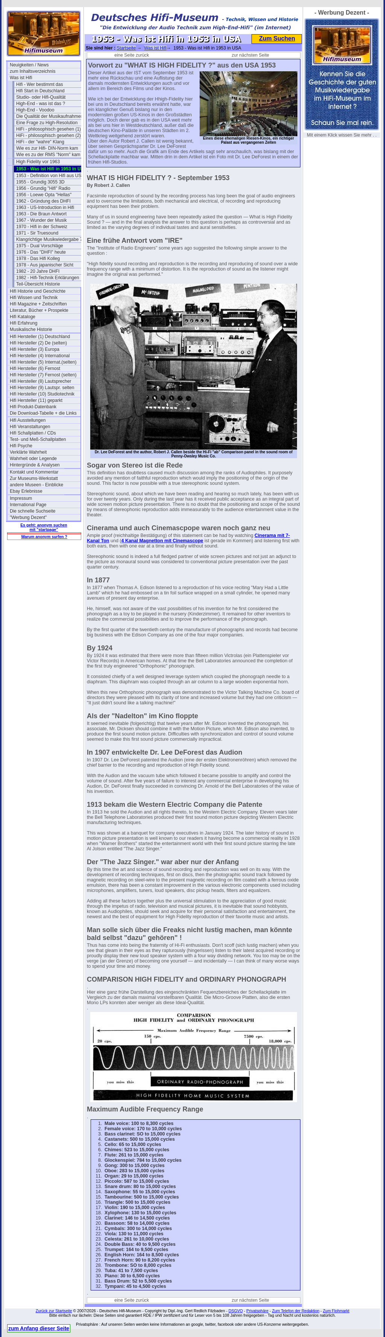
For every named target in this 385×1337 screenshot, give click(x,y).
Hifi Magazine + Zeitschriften (38, 304)
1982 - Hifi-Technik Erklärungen (47, 277)
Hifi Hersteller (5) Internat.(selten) (43, 362)
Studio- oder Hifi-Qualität (40, 97)
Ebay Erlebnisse (26, 491)
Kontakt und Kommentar (34, 472)
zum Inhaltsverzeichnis (32, 71)
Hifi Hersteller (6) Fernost (35, 368)
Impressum (21, 498)
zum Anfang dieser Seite (38, 1328)
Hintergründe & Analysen (35, 465)
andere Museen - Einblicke (36, 484)
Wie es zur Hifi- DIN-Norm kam (47, 148)
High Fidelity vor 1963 (38, 161)
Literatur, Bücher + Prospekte (39, 310)
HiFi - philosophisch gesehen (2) (48, 135)
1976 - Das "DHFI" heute (41, 252)
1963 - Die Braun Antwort (41, 214)
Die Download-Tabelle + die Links (43, 413)
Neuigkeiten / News (29, 65)
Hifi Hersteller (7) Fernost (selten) (43, 374)
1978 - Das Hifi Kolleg (38, 258)
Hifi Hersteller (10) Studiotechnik (42, 394)
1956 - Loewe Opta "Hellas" (43, 194)
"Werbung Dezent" (28, 517)
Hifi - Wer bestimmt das (39, 84)
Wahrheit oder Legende (33, 458)
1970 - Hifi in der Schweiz (41, 226)
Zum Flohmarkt (336, 1310)
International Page (28, 504)
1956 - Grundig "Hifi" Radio (43, 188)
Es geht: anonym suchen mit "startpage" (43, 527)
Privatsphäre (257, 1310)
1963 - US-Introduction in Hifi (45, 207)
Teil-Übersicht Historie (38, 284)
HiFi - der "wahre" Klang (40, 141)
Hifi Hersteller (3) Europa (34, 349)
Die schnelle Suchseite (32, 511)
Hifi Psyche (21, 445)
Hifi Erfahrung (23, 323)
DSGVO (236, 1310)
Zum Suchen (277, 38)
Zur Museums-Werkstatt (34, 478)
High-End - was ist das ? (40, 103)
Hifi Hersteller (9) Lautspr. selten (42, 387)
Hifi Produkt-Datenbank (33, 406)
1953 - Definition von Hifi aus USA (50, 175)
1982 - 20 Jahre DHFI (37, 271)
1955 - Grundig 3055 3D (40, 182)
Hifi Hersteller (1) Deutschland (40, 336)
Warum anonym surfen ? (44, 536)
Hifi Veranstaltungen (30, 426)
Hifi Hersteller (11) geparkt (36, 400)
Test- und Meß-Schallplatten (38, 439)
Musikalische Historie (31, 329)
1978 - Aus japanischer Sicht (44, 265)
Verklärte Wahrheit (28, 452)
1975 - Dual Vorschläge (39, 245)
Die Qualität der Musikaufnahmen (49, 116)
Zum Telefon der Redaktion (295, 1310)
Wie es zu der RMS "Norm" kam (48, 154)
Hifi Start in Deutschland (40, 90)
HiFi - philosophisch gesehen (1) (48, 129)
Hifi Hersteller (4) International (40, 355)
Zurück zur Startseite (54, 1310)
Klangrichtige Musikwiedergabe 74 (50, 239)
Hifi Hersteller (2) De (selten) (38, 343)
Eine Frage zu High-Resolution (46, 122)
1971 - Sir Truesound (37, 233)
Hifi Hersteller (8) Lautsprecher (40, 381)
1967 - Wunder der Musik (41, 220)
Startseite (126, 48)
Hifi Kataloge (22, 316)
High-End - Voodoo (35, 110)
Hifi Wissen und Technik (34, 297)
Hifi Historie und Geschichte (37, 291)
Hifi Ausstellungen (27, 420)
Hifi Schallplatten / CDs (33, 433)
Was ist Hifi (21, 77)
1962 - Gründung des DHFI (43, 201)
